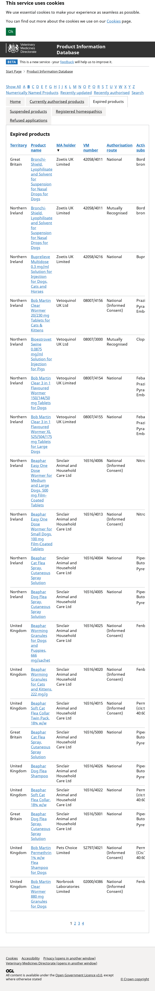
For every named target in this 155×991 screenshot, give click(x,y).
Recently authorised (112, 92)
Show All (13, 86)
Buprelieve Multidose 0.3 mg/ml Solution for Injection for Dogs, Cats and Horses (41, 274)
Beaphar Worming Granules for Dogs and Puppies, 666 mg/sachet (40, 643)
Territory (18, 145)
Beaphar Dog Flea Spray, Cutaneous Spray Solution (40, 604)
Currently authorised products (57, 101)
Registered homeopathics (79, 111)
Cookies (114, 21)
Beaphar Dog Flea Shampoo (39, 770)
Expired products (108, 101)
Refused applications (28, 120)
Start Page (14, 71)
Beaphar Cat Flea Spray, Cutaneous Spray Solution (40, 570)
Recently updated (76, 92)
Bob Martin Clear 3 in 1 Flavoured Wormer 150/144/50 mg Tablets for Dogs (41, 392)
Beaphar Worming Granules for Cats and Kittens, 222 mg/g (41, 682)
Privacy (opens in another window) (69, 958)
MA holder (66, 145)
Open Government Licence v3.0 (78, 975)
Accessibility (31, 958)
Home (15, 101)
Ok (10, 31)
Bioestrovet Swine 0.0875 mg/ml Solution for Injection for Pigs (41, 354)
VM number (90, 148)
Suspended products (28, 111)
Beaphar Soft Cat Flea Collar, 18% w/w (41, 797)
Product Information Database (81, 49)
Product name (38, 148)
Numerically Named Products (32, 92)
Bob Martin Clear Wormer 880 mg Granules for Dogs (41, 894)
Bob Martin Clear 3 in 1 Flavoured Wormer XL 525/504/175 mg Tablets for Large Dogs (41, 434)
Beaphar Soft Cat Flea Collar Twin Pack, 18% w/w (40, 713)
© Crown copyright (135, 979)
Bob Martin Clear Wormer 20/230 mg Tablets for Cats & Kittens (41, 315)
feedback (67, 62)
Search (138, 92)
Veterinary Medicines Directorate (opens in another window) (51, 963)
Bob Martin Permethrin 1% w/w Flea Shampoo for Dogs (41, 860)
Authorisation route (119, 148)
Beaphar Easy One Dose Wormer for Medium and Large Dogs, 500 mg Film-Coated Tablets (41, 483)
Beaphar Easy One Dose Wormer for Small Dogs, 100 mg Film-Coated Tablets (41, 531)
